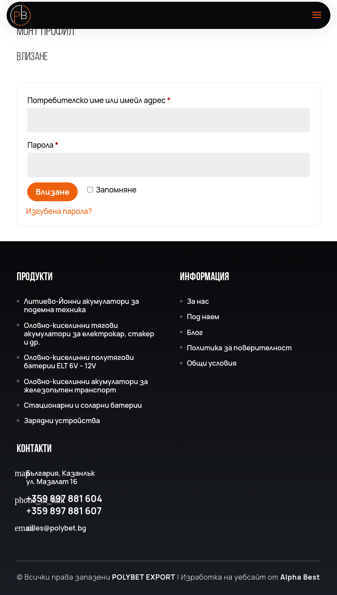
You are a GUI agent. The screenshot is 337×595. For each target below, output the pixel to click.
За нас (198, 301)
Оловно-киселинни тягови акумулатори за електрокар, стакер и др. (89, 334)
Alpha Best (300, 577)
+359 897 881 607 (63, 511)
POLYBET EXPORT (143, 577)
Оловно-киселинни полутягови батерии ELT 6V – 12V (79, 362)
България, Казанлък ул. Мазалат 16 (60, 477)
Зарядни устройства (62, 420)
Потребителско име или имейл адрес (126, 99)
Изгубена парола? (59, 211)
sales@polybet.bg (56, 528)
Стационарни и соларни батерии (83, 405)
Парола (70, 144)
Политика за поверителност (239, 348)
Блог (195, 332)
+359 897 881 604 (64, 499)
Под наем (203, 316)
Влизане (52, 191)
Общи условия (212, 363)
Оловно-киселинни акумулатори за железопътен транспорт (86, 386)
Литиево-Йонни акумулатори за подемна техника (81, 305)
